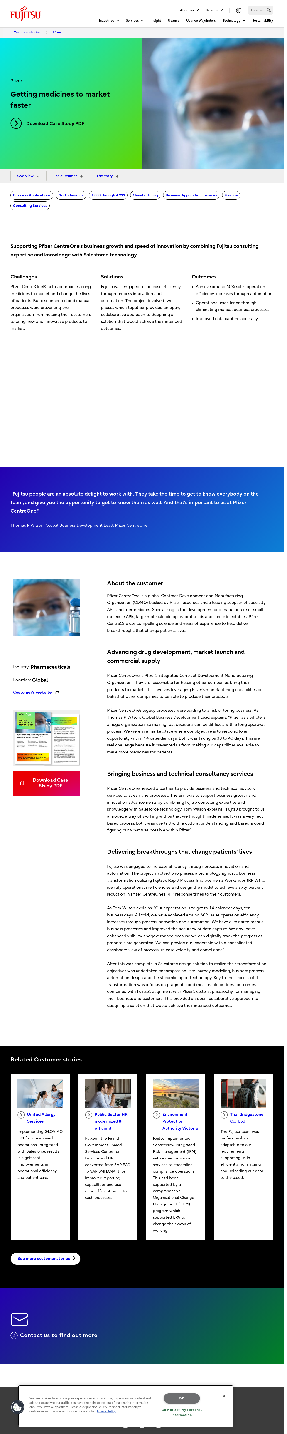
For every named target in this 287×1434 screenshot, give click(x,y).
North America (71, 195)
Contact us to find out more (53, 1335)
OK (181, 1398)
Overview (25, 176)
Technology (231, 21)
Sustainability (262, 21)
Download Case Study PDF (47, 123)
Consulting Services (30, 206)
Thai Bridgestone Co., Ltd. (242, 1117)
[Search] (260, 10)
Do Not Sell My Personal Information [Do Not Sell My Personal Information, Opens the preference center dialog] (182, 1412)
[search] (269, 10)
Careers (212, 10)
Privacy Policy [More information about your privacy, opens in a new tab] (106, 1411)
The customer (65, 176)
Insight (156, 21)
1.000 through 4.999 (108, 195)
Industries (106, 21)
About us (187, 10)
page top (276, 1393)
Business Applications (32, 195)
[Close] (224, 1396)
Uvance (173, 21)
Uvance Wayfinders (201, 21)
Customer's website (33, 692)
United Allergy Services (36, 1117)
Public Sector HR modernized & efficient (106, 1121)
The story (105, 176)
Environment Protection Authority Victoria (175, 1121)
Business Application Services (191, 195)
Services (132, 21)
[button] (17, 1407)
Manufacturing (145, 195)
